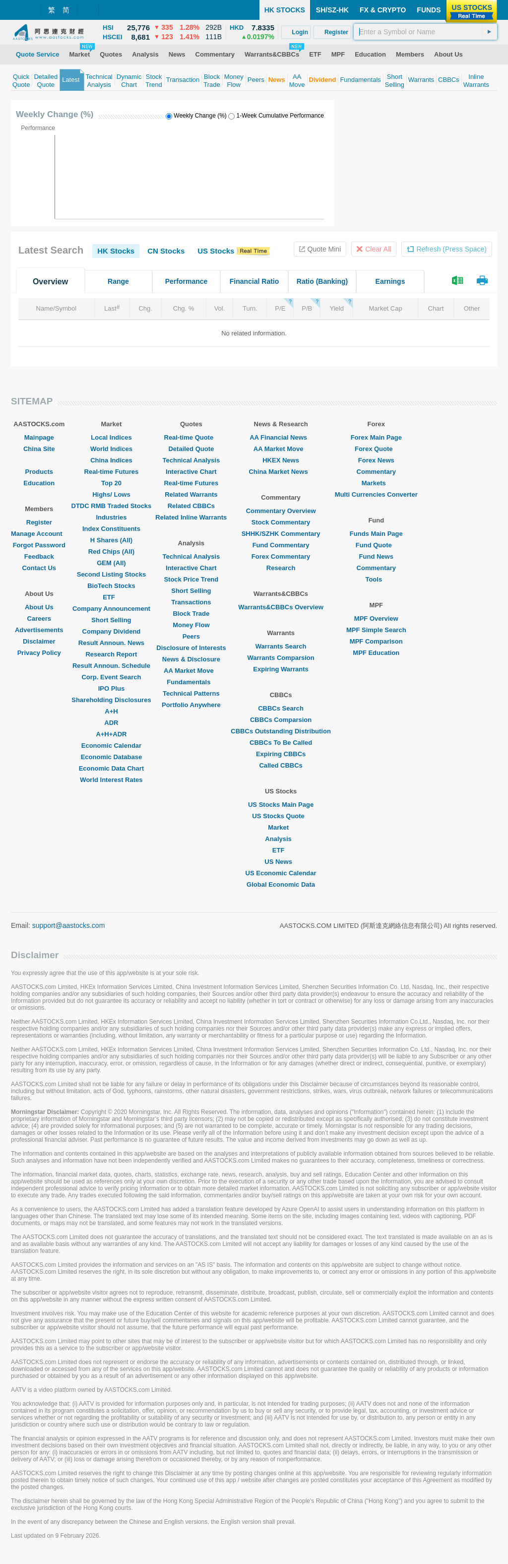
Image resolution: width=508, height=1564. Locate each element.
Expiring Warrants (280, 669)
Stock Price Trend (191, 579)
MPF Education (376, 652)
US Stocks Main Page (281, 804)
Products (39, 471)
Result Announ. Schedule (111, 665)
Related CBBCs (191, 506)
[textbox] (425, 32)
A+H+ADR (111, 734)
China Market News (281, 471)
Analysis (280, 839)
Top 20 (111, 483)
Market (281, 827)
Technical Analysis (191, 460)
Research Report (111, 654)
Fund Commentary (281, 545)
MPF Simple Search (376, 630)
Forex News (376, 460)
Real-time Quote (191, 437)
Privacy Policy (39, 652)
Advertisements (39, 630)
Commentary (376, 471)
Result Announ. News (111, 643)
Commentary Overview (281, 511)
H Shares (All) (111, 540)
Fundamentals (191, 682)
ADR (111, 722)
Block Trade (191, 613)
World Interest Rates (111, 779)
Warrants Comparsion (280, 657)
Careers (39, 618)
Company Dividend (111, 631)
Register (39, 522)
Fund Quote (376, 545)
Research (281, 568)
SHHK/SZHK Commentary (281, 533)
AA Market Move (191, 670)
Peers (191, 636)
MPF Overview (376, 618)
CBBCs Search (281, 708)
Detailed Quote (191, 449)
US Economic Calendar (281, 873)
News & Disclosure (191, 659)
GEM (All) (111, 563)
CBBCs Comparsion (281, 719)
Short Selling (111, 620)
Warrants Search (281, 646)
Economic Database (111, 757)
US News (280, 861)
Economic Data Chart (111, 768)
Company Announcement (111, 608)
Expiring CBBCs (281, 754)
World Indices (111, 449)
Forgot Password (39, 545)
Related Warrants (191, 494)
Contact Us (39, 568)
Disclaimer (39, 641)
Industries (111, 517)
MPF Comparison (376, 641)
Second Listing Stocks (111, 574)
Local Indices (111, 437)
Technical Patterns (191, 693)
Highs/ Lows (111, 494)
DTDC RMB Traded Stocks (111, 506)
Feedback (39, 556)
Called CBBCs (280, 765)
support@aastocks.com (68, 925)
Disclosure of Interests (191, 648)
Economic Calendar (111, 745)
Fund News (376, 556)
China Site (39, 449)
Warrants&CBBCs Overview (280, 607)
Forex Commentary (281, 556)
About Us (39, 607)
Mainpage (39, 437)
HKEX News (280, 460)
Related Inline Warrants (191, 517)
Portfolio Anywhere (191, 705)
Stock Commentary (281, 522)
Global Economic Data (281, 884)
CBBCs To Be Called (281, 742)
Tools (376, 579)
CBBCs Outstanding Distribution (281, 731)
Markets (376, 483)
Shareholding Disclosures (111, 700)
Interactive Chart (191, 471)
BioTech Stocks (111, 585)
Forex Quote (376, 449)
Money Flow (191, 625)
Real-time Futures (111, 471)
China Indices (111, 460)
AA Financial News (281, 437)
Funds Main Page (376, 533)
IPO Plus (111, 688)
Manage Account (39, 533)
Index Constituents (111, 528)
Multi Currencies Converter (376, 494)
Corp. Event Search (111, 677)
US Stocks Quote (280, 816)
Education (39, 483)
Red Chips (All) (111, 551)
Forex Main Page (376, 437)
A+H (111, 711)
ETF (111, 597)
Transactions (191, 602)
